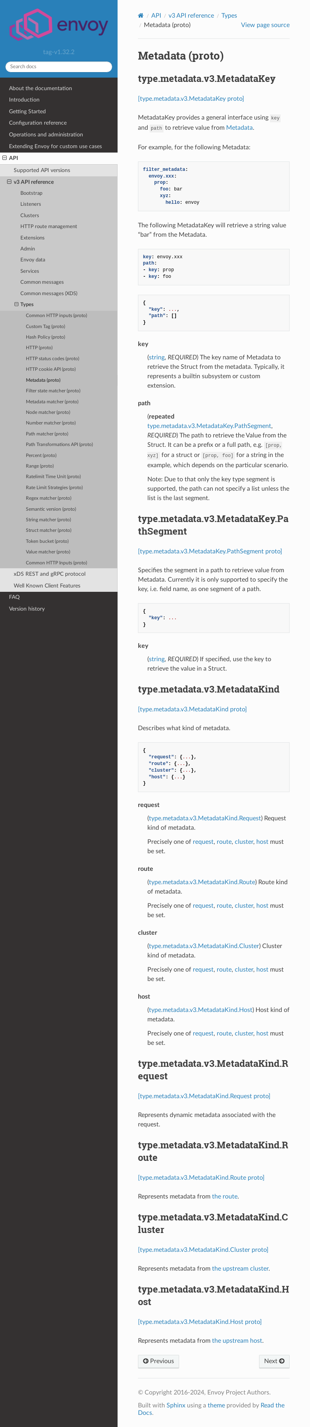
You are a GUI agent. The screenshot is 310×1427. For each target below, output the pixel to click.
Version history (27, 609)
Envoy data (32, 260)
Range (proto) (40, 466)
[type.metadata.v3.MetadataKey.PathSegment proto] (210, 551)
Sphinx (176, 1405)
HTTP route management (48, 226)
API (10, 158)
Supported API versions (42, 170)
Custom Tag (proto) (45, 327)
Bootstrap (31, 193)
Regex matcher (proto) (48, 498)
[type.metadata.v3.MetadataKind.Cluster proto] (203, 1250)
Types (24, 304)
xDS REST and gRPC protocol (49, 574)
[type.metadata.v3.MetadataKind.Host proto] (200, 1322)
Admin (27, 249)
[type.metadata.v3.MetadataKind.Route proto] (201, 1178)
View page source (265, 25)
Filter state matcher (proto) (53, 391)
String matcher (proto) (48, 520)
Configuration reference (38, 123)
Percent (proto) (41, 455)
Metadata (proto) (43, 380)
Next (274, 1361)
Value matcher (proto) (48, 552)
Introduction (24, 100)
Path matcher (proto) (47, 434)
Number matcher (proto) (51, 423)
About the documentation (40, 88)
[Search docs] (58, 67)
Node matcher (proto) (48, 412)
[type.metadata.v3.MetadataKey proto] (191, 99)
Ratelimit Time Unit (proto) (53, 477)
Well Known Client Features (47, 586)
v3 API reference (30, 182)
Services (29, 271)
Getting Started (27, 111)
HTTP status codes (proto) (52, 359)
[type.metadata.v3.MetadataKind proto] (192, 709)
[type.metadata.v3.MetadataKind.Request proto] (204, 1096)
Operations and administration (46, 135)
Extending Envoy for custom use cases (55, 146)
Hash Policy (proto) (45, 337)
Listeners (30, 204)
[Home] (141, 15)
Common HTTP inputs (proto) (56, 316)
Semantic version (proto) (51, 509)
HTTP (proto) (39, 348)
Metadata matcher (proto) (52, 402)
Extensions (32, 238)
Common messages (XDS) (48, 293)
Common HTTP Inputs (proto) (56, 563)
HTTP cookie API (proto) (51, 369)
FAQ (14, 597)
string (157, 357)
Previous (158, 1361)
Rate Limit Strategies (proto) (54, 488)
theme (216, 1405)
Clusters (29, 215)
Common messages (42, 282)
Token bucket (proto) (47, 541)
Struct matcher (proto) (48, 530)
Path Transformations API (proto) (59, 444)
